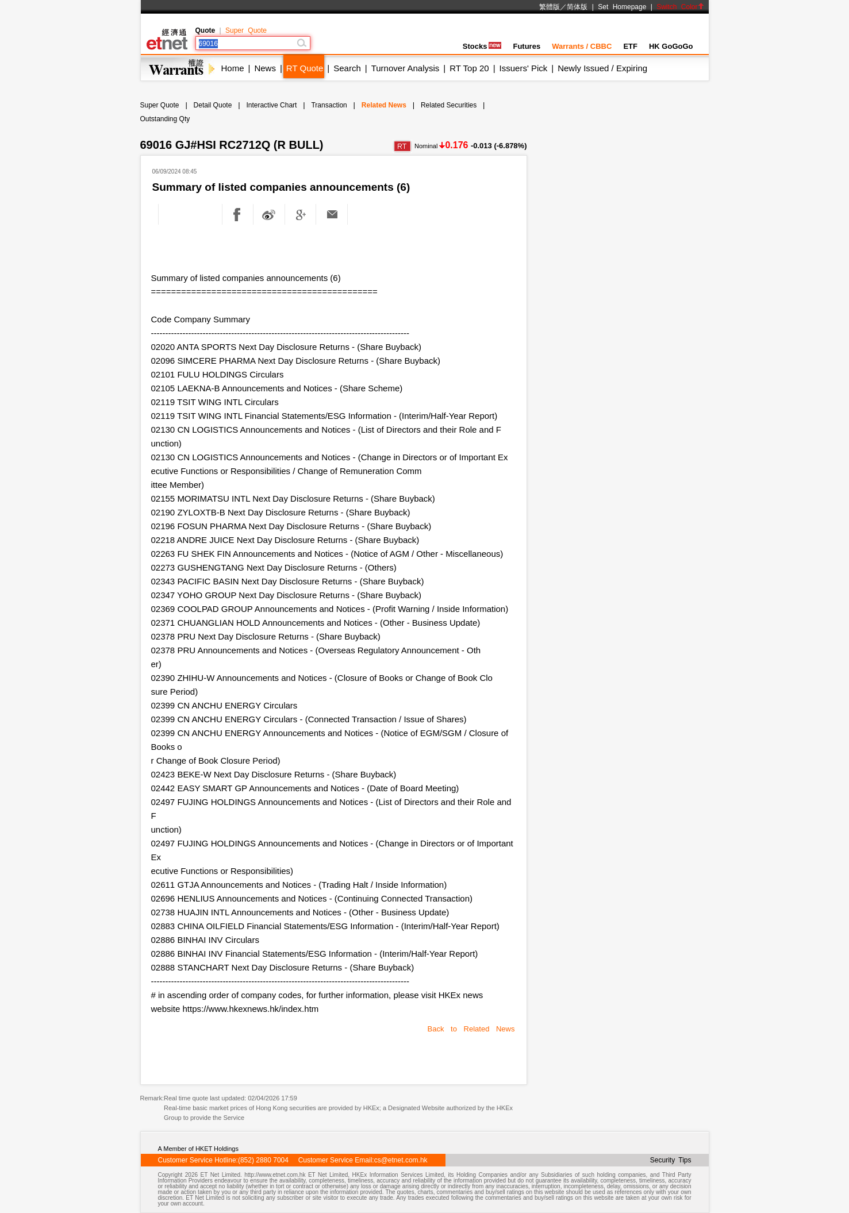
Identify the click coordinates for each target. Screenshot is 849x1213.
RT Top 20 (469, 68)
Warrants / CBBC (582, 46)
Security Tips (671, 1160)
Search (347, 68)
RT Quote (304, 68)
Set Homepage (622, 7)
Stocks (482, 46)
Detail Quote (213, 105)
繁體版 (549, 7)
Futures (526, 46)
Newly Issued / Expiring (602, 68)
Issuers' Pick (524, 68)
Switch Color (680, 7)
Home (232, 68)
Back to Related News (471, 1029)
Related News (384, 105)
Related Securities (449, 105)
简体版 (577, 7)
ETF (630, 46)
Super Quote (246, 30)
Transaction (329, 105)
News (265, 68)
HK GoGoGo (671, 46)
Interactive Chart (271, 105)
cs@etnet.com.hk (401, 1160)
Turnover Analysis (405, 68)
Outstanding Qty (165, 119)
